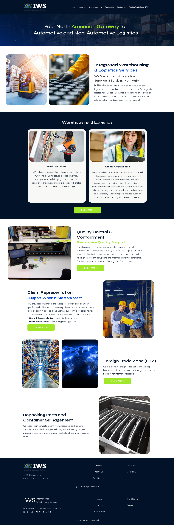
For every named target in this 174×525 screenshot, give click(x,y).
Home (73, 7)
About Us (82, 7)
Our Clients (109, 7)
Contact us (121, 7)
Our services (94, 7)
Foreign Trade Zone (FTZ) (139, 7)
